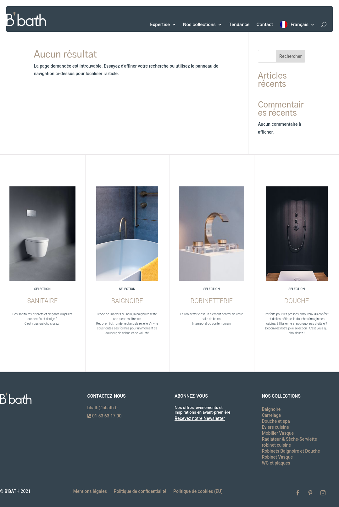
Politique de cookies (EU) (198, 491)
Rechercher (290, 56)
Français (299, 24)
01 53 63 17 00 (104, 415)
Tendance (239, 24)
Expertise (160, 24)
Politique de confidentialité (140, 491)
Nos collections (199, 24)
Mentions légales (90, 491)
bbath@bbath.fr (102, 407)
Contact (264, 24)
